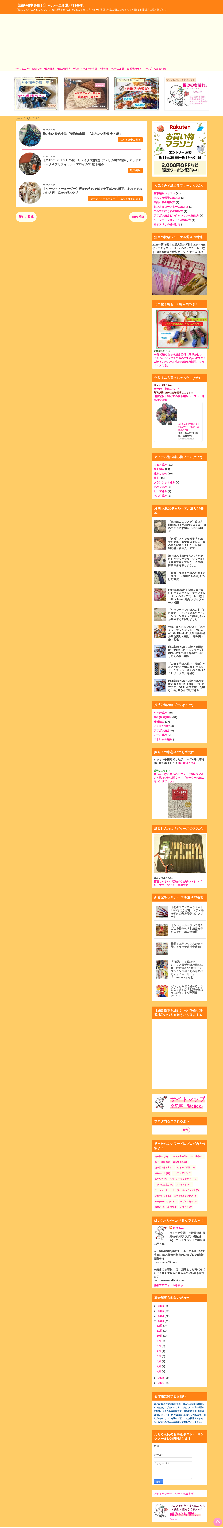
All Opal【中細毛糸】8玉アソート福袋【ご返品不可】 (189, 427)
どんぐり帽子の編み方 (167, 197)
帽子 (156, 477)
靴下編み (135, 170)
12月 (160, 1325)
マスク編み (160, 495)
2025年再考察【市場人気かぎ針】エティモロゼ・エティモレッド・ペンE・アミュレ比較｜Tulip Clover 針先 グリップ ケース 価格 (179, 248)
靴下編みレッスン (164, 193)
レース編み (160, 734)
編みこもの (160, 473)
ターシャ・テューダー (102, 199)
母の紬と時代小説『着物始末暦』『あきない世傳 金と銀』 (82, 133)
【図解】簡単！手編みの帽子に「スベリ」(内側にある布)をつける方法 (187, 576)
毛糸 (197, 1156)
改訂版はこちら (187, 763)
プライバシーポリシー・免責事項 (174, 1493)
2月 (159, 1371)
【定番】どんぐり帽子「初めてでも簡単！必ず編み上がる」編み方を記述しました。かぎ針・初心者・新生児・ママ (187, 543)
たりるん (178, 1227)
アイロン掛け (162, 725)
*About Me (160, 69)
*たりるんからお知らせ (29, 69)
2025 (161, 1310)
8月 (159, 1345)
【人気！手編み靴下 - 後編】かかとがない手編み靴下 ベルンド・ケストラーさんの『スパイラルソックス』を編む (187, 668)
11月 (160, 1330)
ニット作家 (160, 1162)
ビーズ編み (160, 491)
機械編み (159, 721)
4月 (159, 1361)
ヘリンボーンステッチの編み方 (172, 220)
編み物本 (159, 1156)
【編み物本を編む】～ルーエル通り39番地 (49, 5)
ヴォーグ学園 (183, 1167)
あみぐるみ (160, 486)
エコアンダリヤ (180, 1173)
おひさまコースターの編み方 (171, 206)
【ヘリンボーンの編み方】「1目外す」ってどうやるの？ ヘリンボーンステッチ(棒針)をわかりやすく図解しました (186, 614)
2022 (161, 1377)
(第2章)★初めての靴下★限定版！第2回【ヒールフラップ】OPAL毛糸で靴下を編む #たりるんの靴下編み (186, 651)
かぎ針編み (160, 712)
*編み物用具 (64, 69)
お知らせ (184, 1207)
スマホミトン (182, 1184)
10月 (160, 1335)
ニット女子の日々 (130, 139)
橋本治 (158, 1207)
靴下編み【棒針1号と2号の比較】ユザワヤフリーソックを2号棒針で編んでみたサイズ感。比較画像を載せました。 (187, 560)
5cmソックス (188, 1190)
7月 (159, 1351)
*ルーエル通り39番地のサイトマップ (131, 69)
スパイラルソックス (183, 1196)
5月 (159, 1356)
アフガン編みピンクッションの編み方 (176, 215)
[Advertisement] (111, 40)
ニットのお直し (162, 1184)
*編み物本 (49, 69)
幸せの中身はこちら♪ (166, 388)
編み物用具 (178, 1162)
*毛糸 (76, 69)
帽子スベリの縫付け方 (167, 224)
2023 (161, 1321)
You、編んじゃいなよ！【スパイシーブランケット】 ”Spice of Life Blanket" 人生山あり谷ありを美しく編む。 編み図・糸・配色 (186, 633)
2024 (161, 1316)
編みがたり (160, 1173)
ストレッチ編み (163, 739)
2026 (161, 1305)
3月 (159, 1366)
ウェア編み (160, 464)
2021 (161, 1382)
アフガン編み (162, 730)
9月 (159, 1340)
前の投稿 (138, 217)
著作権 (170, 1207)
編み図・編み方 (162, 1167)
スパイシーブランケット (181, 1179)
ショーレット (161, 1196)
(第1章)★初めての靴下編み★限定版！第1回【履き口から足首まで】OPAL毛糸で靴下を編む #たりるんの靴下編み (186, 685)
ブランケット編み (164, 482)
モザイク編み (186, 1201)
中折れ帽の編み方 (164, 202)
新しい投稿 (26, 217)
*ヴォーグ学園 (90, 69)
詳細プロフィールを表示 (168, 1285)
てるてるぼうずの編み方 (168, 211)
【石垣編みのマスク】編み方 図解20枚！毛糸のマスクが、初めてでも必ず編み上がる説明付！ (187, 526)
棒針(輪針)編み (163, 717)
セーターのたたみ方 (164, 1201)
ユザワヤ (159, 1179)
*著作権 (104, 69)
